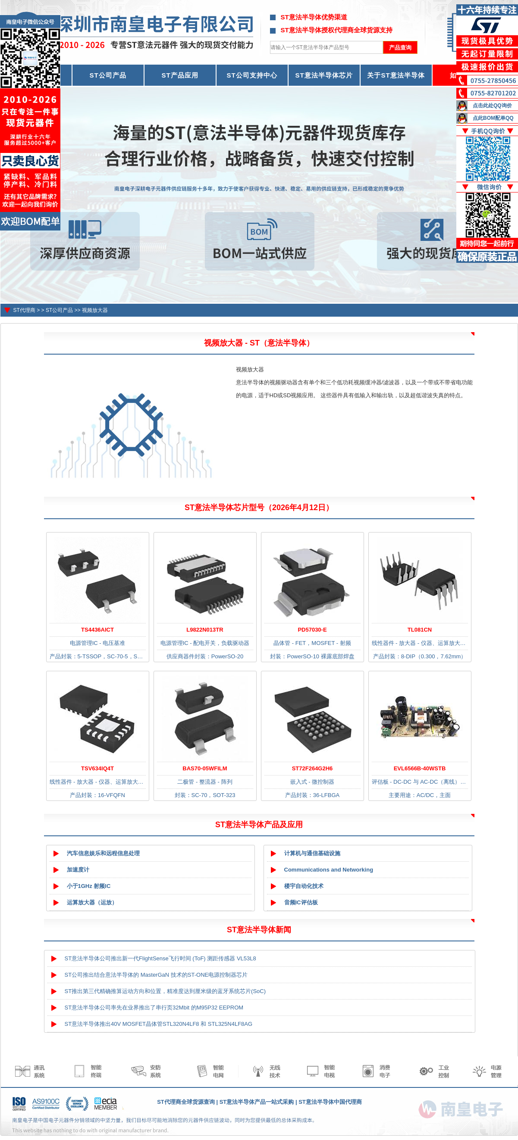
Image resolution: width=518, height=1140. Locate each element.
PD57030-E (312, 629)
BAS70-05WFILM (204, 768)
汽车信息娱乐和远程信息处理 (103, 853)
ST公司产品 (107, 75)
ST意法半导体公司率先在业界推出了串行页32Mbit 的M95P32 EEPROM (154, 1007)
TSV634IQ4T (97, 768)
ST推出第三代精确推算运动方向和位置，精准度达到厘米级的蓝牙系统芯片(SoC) (165, 991)
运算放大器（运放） (92, 902)
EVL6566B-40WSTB (420, 768)
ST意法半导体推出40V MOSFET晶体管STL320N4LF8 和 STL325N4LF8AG (159, 1024)
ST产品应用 (179, 75)
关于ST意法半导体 (395, 75)
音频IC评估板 (301, 902)
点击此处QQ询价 (492, 106)
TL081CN (420, 629)
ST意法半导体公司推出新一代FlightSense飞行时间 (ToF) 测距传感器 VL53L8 (160, 958)
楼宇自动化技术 (303, 886)
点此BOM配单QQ (493, 118)
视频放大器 (95, 310)
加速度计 (78, 869)
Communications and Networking (329, 869)
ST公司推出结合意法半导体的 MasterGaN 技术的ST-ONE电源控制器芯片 (156, 975)
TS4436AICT (97, 629)
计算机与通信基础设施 (312, 853)
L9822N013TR (204, 629)
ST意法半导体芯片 (323, 75)
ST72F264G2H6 (312, 768)
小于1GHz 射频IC (89, 886)
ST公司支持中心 (251, 75)
